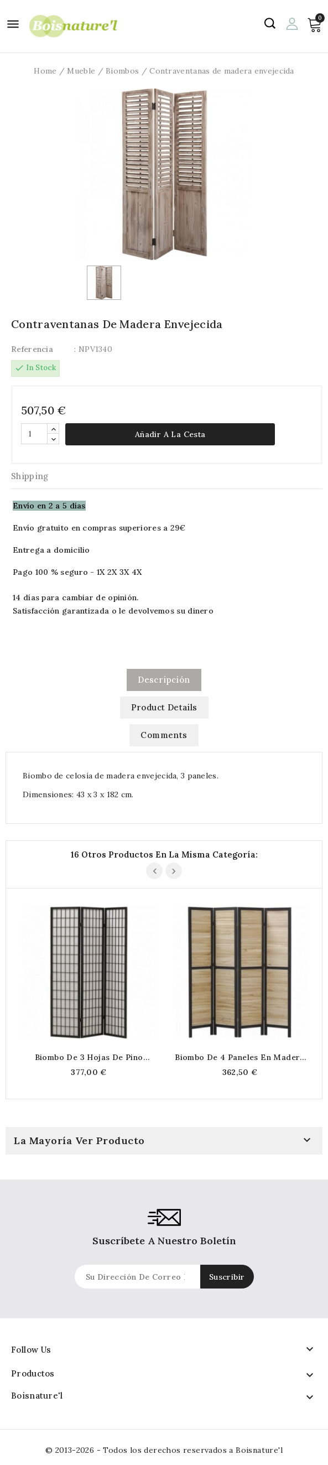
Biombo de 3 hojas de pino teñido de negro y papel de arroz (88, 1057)
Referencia (32, 349)
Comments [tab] (163, 735)
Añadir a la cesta (170, 434)
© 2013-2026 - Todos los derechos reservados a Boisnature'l (164, 1450)
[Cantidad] (34, 433)
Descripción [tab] (164, 679)
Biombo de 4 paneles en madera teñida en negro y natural (240, 1057)
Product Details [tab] (164, 707)
